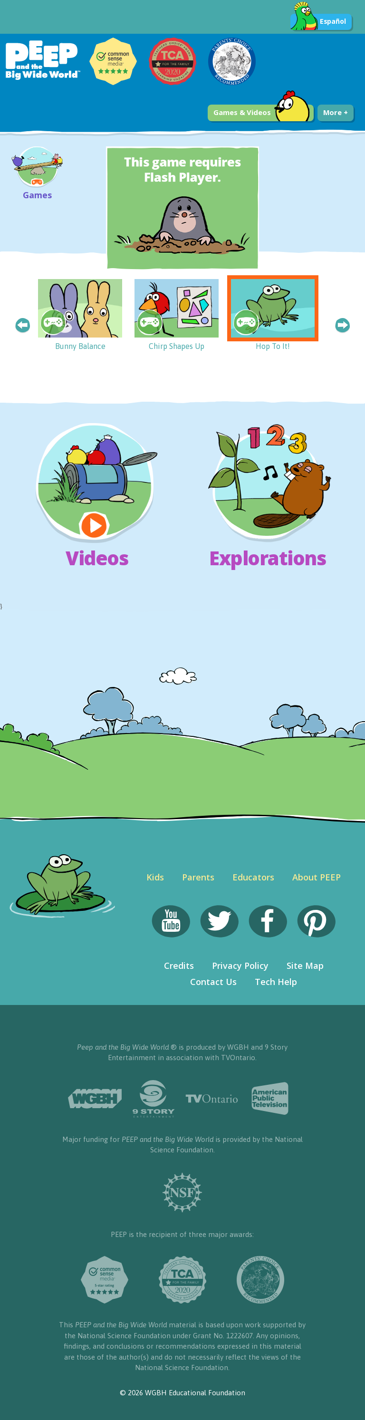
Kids (155, 877)
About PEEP (316, 877)
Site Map (305, 965)
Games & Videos (261, 113)
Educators (253, 877)
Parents (198, 877)
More (335, 112)
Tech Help (276, 981)
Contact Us (213, 981)
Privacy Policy (240, 965)
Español (318, 22)
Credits (179, 965)
